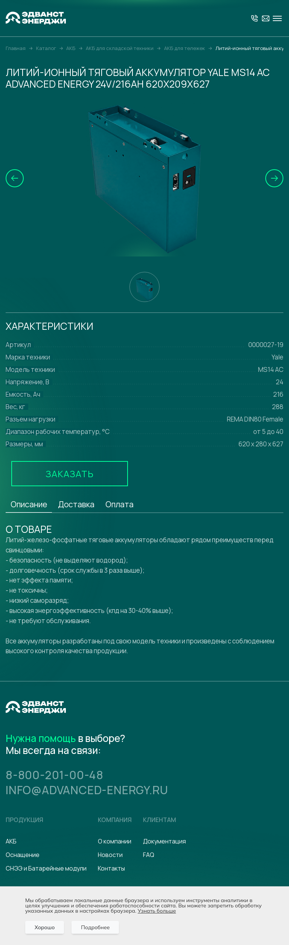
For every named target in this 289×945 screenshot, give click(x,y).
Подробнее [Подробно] (95, 927)
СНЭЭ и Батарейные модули (46, 868)
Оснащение (23, 855)
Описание (29, 504)
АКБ (11, 841)
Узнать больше (157, 910)
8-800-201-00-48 (54, 775)
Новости (110, 855)
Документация (164, 841)
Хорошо (45, 927)
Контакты (111, 868)
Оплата (119, 504)
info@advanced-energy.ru (87, 790)
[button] (15, 178)
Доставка (76, 504)
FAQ (148, 855)
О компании (114, 841)
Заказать (70, 473)
